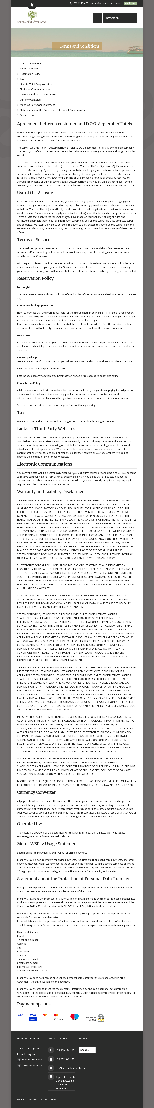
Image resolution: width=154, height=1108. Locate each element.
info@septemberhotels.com (107, 3)
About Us (20, 1100)
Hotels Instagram (29, 1048)
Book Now (130, 3)
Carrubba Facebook (31, 1065)
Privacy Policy (31, 1100)
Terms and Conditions (47, 1100)
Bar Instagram (28, 1054)
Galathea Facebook (31, 1059)
